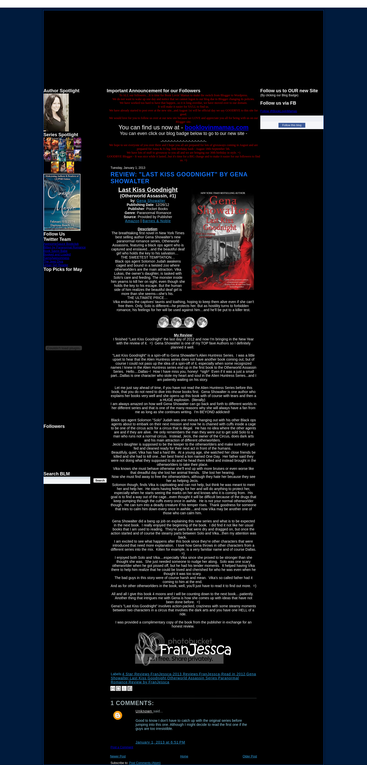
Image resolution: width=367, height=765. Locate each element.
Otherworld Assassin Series (192, 678)
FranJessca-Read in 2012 (222, 674)
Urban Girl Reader (56, 265)
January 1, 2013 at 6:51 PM (160, 742)
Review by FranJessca (149, 682)
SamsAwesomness (56, 258)
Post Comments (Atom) (145, 763)
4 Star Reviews (135, 674)
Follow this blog (291, 125)
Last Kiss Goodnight (148, 678)
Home (184, 756)
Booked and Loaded (57, 254)
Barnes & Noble (156, 221)
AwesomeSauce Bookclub (61, 244)
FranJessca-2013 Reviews (174, 674)
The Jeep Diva (53, 261)
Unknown (144, 711)
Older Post (250, 756)
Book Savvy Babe (56, 251)
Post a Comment (122, 747)
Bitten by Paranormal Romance (65, 247)
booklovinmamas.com (216, 127)
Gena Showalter (151, 201)
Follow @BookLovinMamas (278, 111)
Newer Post (118, 756)
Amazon (132, 221)
